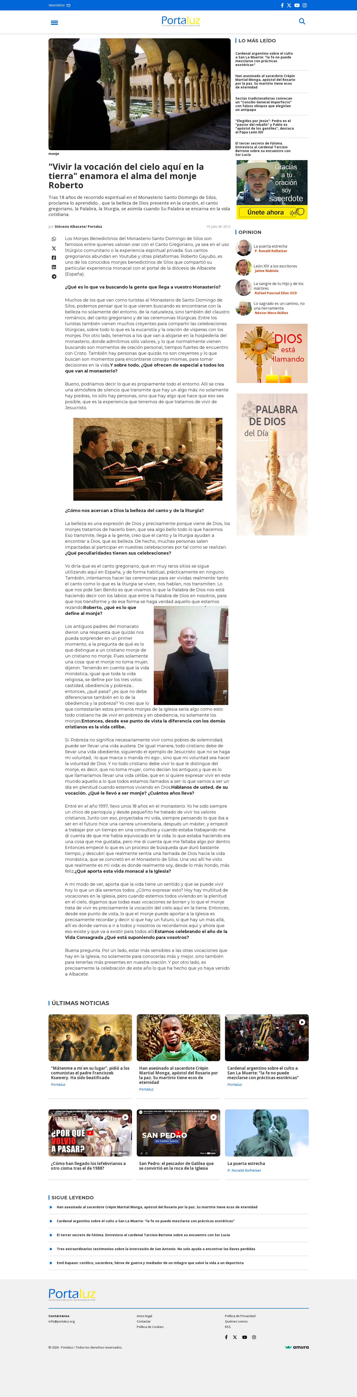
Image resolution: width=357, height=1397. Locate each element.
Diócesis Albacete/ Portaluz (78, 226)
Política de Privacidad (240, 1316)
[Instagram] (306, 5)
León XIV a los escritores (275, 266)
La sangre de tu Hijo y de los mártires (279, 286)
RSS (228, 1326)
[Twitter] (290, 5)
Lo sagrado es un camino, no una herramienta (279, 306)
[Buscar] (302, 22)
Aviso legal (144, 1316)
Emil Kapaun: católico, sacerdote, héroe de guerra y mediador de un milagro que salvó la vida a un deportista (150, 1262)
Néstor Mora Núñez (271, 313)
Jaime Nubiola (266, 270)
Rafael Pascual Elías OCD (276, 293)
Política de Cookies (150, 1326)
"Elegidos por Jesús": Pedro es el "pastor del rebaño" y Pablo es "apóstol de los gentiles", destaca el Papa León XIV (264, 126)
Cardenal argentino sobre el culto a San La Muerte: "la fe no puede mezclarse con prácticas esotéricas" (264, 59)
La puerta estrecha (270, 246)
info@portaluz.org (61, 1321)
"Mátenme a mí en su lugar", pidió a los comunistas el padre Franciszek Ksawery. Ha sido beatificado (90, 1072)
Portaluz (58, 1084)
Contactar (144, 1321)
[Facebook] (283, 5)
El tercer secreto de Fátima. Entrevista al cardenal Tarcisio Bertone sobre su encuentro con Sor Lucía (263, 149)
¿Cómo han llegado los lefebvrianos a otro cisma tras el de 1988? (88, 1166)
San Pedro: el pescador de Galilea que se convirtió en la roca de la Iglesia (176, 1166)
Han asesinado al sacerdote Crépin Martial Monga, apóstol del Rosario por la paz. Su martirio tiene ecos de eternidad (265, 81)
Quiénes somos (236, 1321)
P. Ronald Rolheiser (271, 251)
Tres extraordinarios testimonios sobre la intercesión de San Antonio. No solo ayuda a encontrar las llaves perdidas (156, 1248)
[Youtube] (298, 5)
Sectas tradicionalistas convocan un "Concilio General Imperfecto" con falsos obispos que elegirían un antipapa (263, 104)
